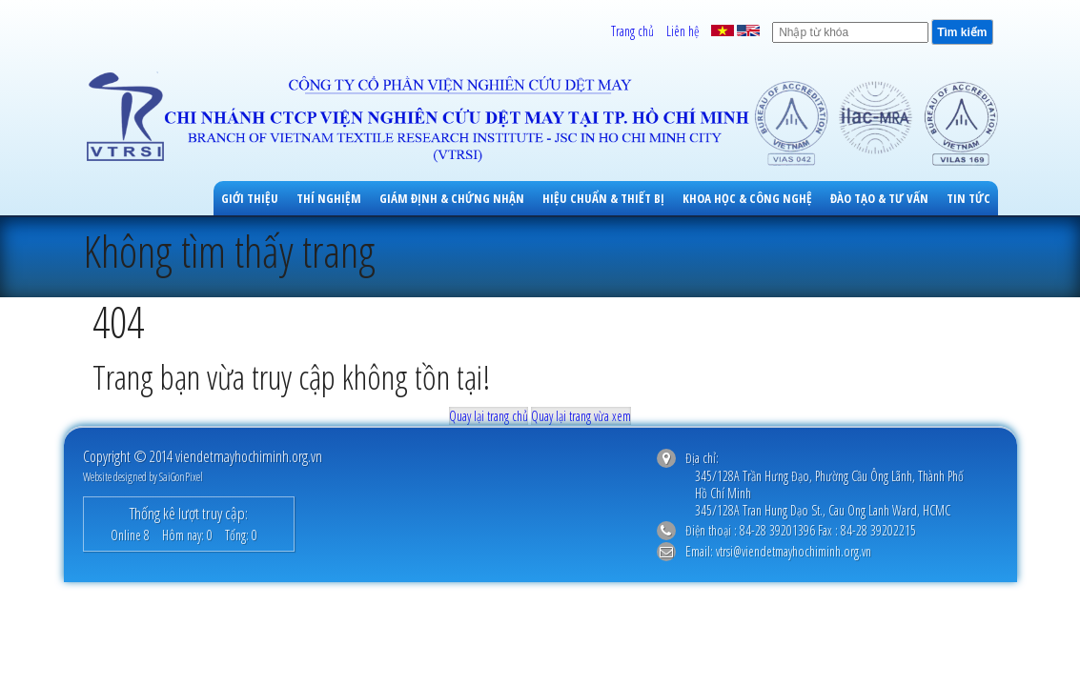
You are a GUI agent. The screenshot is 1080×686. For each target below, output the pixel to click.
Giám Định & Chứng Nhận (451, 198)
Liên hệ (682, 31)
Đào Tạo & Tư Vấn (879, 198)
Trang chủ (632, 31)
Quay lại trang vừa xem (581, 416)
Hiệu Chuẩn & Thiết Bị (603, 198)
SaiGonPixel (181, 477)
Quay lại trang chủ (488, 416)
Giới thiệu (249, 198)
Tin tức (968, 198)
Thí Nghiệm (328, 198)
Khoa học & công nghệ (747, 198)
